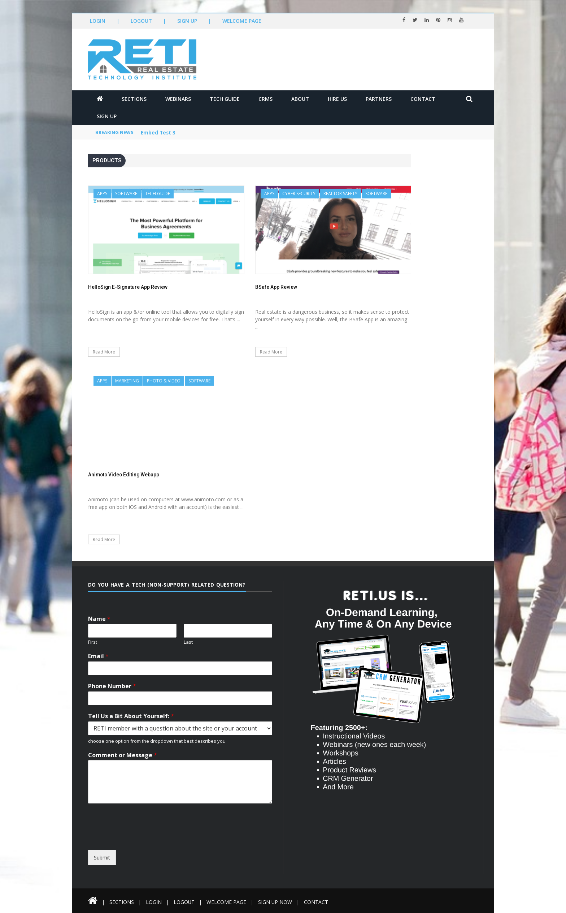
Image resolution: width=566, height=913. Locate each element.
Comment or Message (122, 755)
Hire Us (337, 98)
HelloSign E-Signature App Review (128, 287)
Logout (141, 20)
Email (98, 656)
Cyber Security (298, 193)
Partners (379, 98)
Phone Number (112, 686)
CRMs (265, 98)
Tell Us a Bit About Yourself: (131, 716)
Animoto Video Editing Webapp (124, 474)
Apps (102, 193)
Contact (422, 98)
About (300, 98)
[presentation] (154, 843)
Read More (104, 352)
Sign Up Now (277, 902)
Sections (134, 98)
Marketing (127, 381)
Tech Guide (225, 98)
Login (97, 20)
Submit (102, 857)
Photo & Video (163, 381)
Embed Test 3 (159, 132)
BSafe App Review (276, 287)
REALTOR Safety (340, 193)
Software (126, 193)
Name (99, 619)
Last (188, 642)
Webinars (178, 98)
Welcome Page (241, 20)
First (92, 642)
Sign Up (187, 20)
